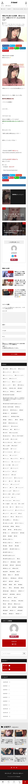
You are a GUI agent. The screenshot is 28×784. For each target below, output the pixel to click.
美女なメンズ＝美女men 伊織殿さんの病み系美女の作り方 (20, 273)
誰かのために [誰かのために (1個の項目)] (18, 603)
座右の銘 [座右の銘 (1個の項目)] (19, 565)
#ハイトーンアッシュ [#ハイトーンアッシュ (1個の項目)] (8, 375)
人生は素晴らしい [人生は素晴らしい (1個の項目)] (7, 519)
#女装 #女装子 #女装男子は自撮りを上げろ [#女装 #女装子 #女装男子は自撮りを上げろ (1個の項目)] (12, 403)
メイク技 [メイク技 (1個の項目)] (14, 503)
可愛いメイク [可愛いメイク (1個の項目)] (7, 532)
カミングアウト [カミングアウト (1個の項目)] (15, 458)
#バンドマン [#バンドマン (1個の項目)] (16, 372)
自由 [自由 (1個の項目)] (5, 603)
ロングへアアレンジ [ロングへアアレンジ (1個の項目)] (20, 510)
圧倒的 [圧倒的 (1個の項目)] (23, 532)
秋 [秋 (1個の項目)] (15, 584)
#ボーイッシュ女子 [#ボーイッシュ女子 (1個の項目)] (17, 381)
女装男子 (9, 9)
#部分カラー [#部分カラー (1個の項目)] (6, 426)
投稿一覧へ (13, 259)
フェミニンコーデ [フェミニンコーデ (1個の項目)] (15, 484)
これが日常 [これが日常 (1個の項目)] (6, 439)
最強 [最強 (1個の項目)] (5, 574)
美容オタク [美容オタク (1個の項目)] (14, 591)
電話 (19, 782)
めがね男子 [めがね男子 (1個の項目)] (6, 448)
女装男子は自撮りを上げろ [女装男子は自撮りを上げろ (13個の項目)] (9, 558)
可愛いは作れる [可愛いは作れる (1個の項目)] (18, 529)
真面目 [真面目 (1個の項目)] (5, 584)
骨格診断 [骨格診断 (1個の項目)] (20, 610)
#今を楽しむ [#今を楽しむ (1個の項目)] (21, 385)
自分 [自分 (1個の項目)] (16, 597)
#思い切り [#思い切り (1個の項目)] (6, 410)
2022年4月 (6, 693)
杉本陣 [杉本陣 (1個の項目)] (17, 574)
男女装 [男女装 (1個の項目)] (11, 581)
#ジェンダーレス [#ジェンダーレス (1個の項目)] (7, 372)
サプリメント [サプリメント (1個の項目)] (7, 461)
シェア (8, 782)
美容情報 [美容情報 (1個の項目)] (13, 594)
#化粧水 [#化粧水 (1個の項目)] (20, 388)
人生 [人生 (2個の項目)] (13, 516)
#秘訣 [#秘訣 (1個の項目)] (5, 419)
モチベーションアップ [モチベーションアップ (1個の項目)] (8, 510)
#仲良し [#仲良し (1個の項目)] (5, 388)
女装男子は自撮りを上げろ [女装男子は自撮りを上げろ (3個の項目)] (9, 555)
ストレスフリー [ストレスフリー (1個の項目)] (7, 471)
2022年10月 (6, 682)
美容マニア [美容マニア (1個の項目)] (22, 591)
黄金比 (23, 25)
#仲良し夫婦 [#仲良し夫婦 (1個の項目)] (13, 388)
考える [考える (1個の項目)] (10, 597)
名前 (3, 324)
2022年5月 (6, 689)
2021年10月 (6, 716)
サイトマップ (8, 773)
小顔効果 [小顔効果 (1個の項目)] (6, 565)
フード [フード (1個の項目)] (12, 487)
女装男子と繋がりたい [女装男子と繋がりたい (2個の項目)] (15, 549)
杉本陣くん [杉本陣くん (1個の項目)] (6, 578)
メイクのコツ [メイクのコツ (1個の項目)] (17, 500)
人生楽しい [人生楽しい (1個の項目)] (17, 519)
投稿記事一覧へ (14, 636)
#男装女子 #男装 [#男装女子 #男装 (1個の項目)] (15, 416)
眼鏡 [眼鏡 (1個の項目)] (11, 584)
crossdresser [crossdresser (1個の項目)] (15, 426)
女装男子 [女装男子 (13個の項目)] (6, 549)
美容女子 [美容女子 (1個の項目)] (6, 594)
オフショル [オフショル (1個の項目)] (6, 458)
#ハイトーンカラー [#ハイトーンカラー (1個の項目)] (20, 375)
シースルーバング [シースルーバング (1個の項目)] (16, 461)
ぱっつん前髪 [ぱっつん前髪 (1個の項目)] (7, 445)
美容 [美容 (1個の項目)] (23, 587)
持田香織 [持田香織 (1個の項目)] (13, 571)
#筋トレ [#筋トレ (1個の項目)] (11, 419)
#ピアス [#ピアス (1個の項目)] (5, 378)
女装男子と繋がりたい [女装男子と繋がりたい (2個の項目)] (8, 552)
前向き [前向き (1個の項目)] (18, 526)
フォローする (18, 196)
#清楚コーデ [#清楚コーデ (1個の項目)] (6, 413)
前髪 (9, 24)
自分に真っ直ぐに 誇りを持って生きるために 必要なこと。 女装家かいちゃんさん (20, 283)
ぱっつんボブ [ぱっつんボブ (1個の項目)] (18, 442)
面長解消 (19, 25)
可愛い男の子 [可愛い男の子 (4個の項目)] (15, 532)
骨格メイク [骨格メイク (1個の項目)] (13, 610)
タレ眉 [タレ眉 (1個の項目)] (14, 474)
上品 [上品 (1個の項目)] (21, 513)
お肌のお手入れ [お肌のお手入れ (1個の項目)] (7, 435)
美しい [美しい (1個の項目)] (5, 587)
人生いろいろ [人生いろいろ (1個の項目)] (19, 516)
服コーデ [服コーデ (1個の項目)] (11, 574)
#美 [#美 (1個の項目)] (17, 419)
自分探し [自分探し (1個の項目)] (14, 600)
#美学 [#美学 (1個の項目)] (5, 423)
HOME (3, 9)
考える (15, 25)
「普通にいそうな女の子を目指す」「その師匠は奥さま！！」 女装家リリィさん (7, 741)
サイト (3, 336)
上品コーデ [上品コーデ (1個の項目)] (6, 516)
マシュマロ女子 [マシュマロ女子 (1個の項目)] (17, 494)
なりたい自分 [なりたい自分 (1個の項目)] (14, 439)
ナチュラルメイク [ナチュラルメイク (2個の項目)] (19, 477)
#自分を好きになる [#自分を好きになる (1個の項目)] (13, 423)
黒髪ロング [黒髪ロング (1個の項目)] (19, 613)
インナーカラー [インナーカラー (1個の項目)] (14, 455)
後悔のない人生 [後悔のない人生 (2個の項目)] (7, 568)
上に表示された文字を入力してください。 (10, 348)
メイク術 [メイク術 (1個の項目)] (6, 507)
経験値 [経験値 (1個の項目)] (20, 584)
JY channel (14, 2)
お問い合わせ (8, 5)
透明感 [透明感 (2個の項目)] (14, 607)
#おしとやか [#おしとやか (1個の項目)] (13, 368)
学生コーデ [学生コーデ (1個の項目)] (6, 562)
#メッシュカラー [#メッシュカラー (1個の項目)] (7, 385)
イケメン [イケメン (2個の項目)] (6, 455)
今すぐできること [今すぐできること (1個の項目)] (20, 523)
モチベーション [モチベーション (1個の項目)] (20, 507)
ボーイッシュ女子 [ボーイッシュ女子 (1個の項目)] (7, 490)
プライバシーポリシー (18, 773)
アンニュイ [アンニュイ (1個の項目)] (18, 452)
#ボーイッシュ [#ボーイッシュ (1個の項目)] (7, 381)
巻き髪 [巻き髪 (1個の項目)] (12, 565)
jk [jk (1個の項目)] (11, 429)
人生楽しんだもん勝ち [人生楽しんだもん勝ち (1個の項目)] (8, 523)
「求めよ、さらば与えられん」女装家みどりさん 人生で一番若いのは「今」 (20, 760)
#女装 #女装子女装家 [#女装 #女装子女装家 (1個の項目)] (8, 406)
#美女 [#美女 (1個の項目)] (22, 419)
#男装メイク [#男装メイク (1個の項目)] (6, 416)
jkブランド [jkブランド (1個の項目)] (17, 429)
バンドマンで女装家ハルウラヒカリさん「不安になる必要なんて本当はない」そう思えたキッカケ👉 (20, 293)
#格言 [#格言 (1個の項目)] (22, 410)
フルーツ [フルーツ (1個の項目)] (6, 487)
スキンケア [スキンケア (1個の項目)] (6, 468)
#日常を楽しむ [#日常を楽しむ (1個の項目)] (14, 410)
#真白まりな (15, 150)
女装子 (6, 25)
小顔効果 (10, 25)
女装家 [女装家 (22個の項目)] (17, 545)
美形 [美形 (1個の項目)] (5, 597)
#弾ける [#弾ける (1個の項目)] (18, 406)
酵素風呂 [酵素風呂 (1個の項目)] (21, 607)
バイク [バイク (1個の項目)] (11, 481)
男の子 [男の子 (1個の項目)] (5, 581)
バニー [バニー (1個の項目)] (5, 481)
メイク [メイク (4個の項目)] (14, 497)
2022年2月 (6, 701)
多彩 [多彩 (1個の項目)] (5, 536)
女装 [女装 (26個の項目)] (16, 536)
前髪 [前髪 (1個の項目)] (5, 529)
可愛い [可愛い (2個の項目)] (10, 529)
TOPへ (25, 782)
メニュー (14, 782)
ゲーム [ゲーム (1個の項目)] (23, 458)
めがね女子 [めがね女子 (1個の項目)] (15, 445)
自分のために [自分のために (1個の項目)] (7, 600)
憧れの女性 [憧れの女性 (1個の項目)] (16, 568)
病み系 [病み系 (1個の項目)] (17, 581)
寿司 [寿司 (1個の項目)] (20, 562)
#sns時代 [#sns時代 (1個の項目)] (6, 368)
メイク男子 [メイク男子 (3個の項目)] (22, 503)
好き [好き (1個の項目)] (19, 558)
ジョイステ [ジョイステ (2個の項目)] (16, 465)
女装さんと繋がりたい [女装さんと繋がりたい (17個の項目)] (8, 542)
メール (4, 330)
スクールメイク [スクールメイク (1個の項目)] (15, 468)
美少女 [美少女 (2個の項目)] (19, 594)
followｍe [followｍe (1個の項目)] (6, 429)
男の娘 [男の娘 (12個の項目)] (21, 578)
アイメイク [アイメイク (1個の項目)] (14, 448)
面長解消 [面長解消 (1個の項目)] (6, 610)
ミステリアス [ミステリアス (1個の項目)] (7, 497)
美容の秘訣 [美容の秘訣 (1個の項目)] (6, 591)
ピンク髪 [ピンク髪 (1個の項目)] (18, 481)
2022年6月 (6, 686)
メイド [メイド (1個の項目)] (12, 507)
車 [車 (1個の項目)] (9, 607)
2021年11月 (6, 712)
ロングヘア (5, 24)
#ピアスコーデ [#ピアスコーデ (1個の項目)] (14, 378)
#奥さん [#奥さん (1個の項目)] (13, 391)
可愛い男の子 (13, 24)
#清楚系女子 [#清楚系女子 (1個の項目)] (14, 413)
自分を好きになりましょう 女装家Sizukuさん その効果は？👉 (7, 760)
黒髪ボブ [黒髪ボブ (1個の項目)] (12, 613)
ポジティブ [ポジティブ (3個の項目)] (17, 490)
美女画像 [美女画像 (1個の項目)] (17, 587)
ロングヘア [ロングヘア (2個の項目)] (14, 513)
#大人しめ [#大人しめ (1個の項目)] (6, 391)
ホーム (2, 5)
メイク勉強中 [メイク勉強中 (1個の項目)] (7, 503)
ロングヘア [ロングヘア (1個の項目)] (6, 513)
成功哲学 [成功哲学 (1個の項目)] (6, 571)
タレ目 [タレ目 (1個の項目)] (15, 471)
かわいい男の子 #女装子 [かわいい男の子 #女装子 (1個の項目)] (18, 435)
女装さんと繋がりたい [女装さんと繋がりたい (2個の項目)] (8, 539)
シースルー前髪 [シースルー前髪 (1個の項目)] (7, 465)
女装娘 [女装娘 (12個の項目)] (5, 545)
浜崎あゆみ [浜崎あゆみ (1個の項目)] (14, 578)
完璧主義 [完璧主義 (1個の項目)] (14, 562)
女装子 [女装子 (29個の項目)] (11, 545)
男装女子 (7, 669)
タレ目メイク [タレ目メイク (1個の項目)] (7, 474)
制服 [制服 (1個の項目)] (13, 526)
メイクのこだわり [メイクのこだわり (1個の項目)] (7, 500)
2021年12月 (6, 709)
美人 (13, 25)
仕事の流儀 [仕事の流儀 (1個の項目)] (6, 526)
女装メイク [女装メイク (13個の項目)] (18, 542)
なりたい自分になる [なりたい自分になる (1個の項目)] (8, 442)
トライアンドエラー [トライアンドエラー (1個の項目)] (8, 477)
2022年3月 (6, 697)
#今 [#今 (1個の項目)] (15, 385)
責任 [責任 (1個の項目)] (5, 607)
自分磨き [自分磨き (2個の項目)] (21, 600)
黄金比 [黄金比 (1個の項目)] (5, 613)
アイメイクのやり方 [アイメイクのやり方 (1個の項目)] (8, 452)
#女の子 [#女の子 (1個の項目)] (19, 391)
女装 (17, 24)
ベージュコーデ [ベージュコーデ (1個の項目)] (20, 487)
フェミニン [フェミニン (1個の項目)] (6, 484)
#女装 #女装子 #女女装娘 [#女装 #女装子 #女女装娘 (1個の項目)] (9, 394)
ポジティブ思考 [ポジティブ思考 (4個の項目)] (7, 494)
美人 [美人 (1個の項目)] (11, 587)
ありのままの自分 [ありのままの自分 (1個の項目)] (14, 432)
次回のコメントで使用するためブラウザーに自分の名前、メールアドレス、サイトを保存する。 (14, 344)
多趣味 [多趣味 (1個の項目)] (10, 536)
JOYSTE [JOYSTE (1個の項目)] (5, 432)
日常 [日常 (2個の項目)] (19, 571)
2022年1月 (6, 705)
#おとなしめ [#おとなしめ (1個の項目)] (21, 368)
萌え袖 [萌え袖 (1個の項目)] (10, 603)
